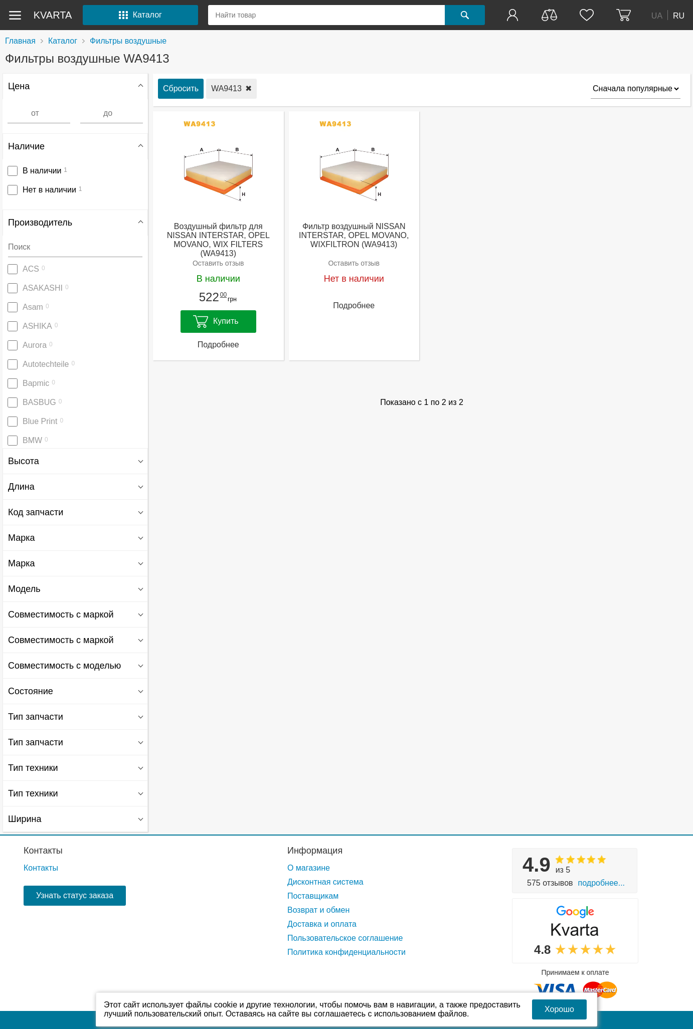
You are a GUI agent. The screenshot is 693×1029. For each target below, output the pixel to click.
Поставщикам (312, 896)
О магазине (308, 868)
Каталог (62, 41)
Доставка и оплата (322, 924)
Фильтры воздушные (128, 41)
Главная (20, 41)
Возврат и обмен (318, 910)
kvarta (53, 15)
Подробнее (218, 344)
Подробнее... (601, 883)
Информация (314, 851)
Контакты (43, 851)
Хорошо (559, 1009)
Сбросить (181, 88)
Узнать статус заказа (74, 895)
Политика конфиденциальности (346, 952)
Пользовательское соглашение (345, 938)
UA (656, 15)
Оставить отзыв (218, 263)
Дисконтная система (325, 882)
